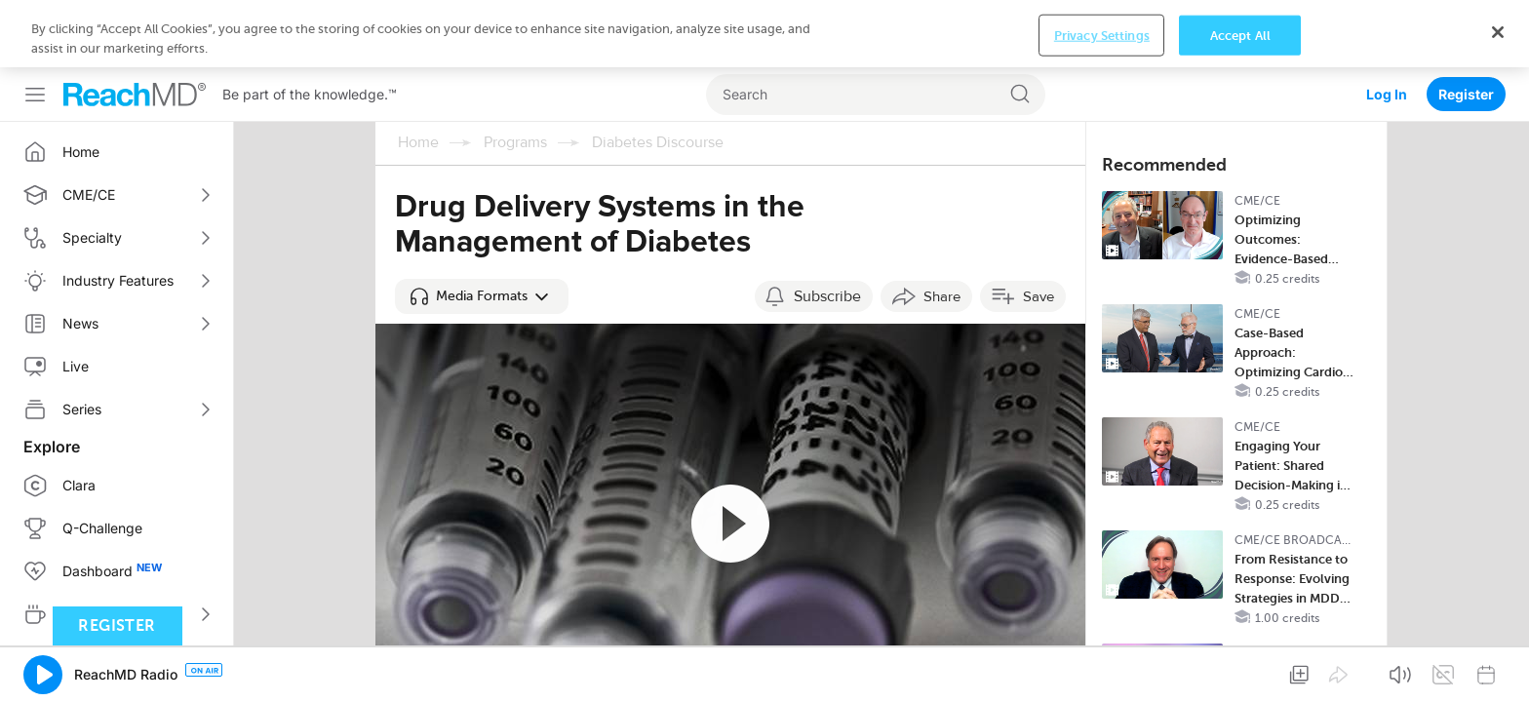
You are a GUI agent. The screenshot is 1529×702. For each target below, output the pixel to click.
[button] (481, 229)
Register (1466, 27)
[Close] (1497, 670)
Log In (1386, 27)
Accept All (1240, 674)
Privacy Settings (1102, 674)
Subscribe (827, 229)
